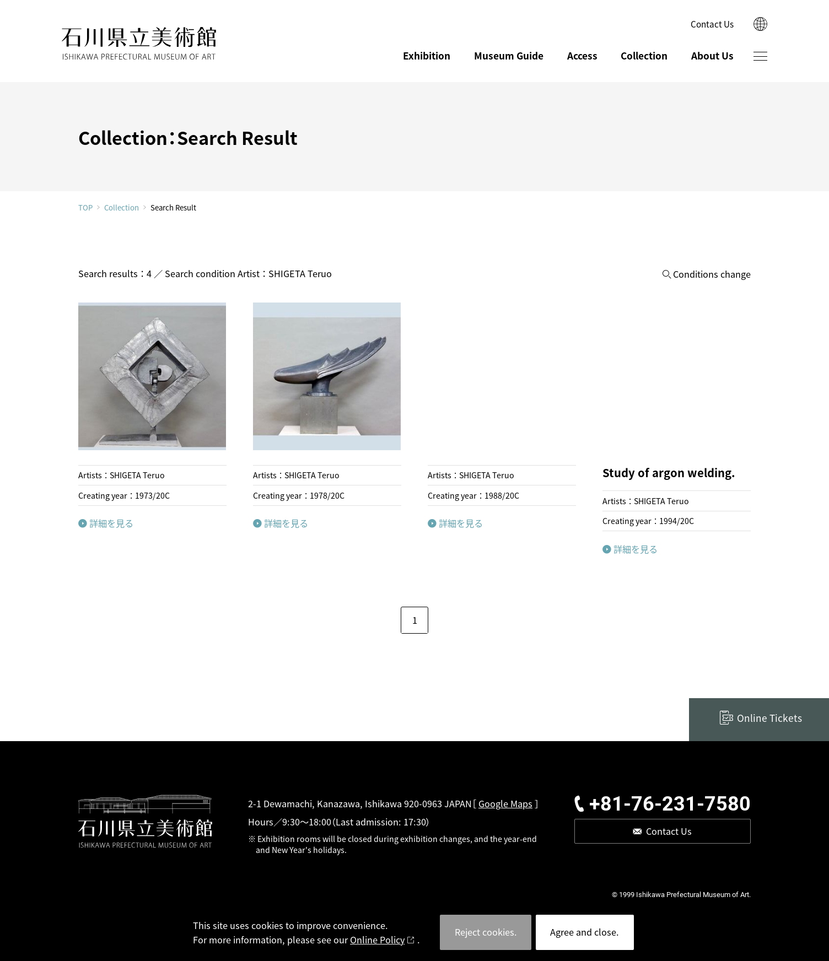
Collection (644, 55)
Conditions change (712, 274)
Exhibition (426, 55)
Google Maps (505, 803)
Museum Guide (508, 55)
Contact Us (712, 24)
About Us (712, 55)
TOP (85, 207)
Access (582, 55)
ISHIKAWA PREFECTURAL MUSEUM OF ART (139, 43)
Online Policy (377, 939)
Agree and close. (584, 931)
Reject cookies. (486, 931)
